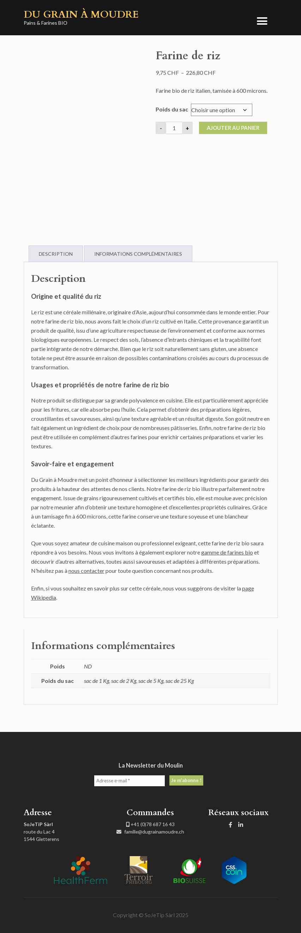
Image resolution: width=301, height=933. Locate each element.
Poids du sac (172, 109)
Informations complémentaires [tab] (138, 254)
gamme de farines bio (227, 552)
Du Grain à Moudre (81, 14)
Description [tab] (56, 254)
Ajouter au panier (233, 128)
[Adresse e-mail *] (129, 781)
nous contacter (86, 570)
